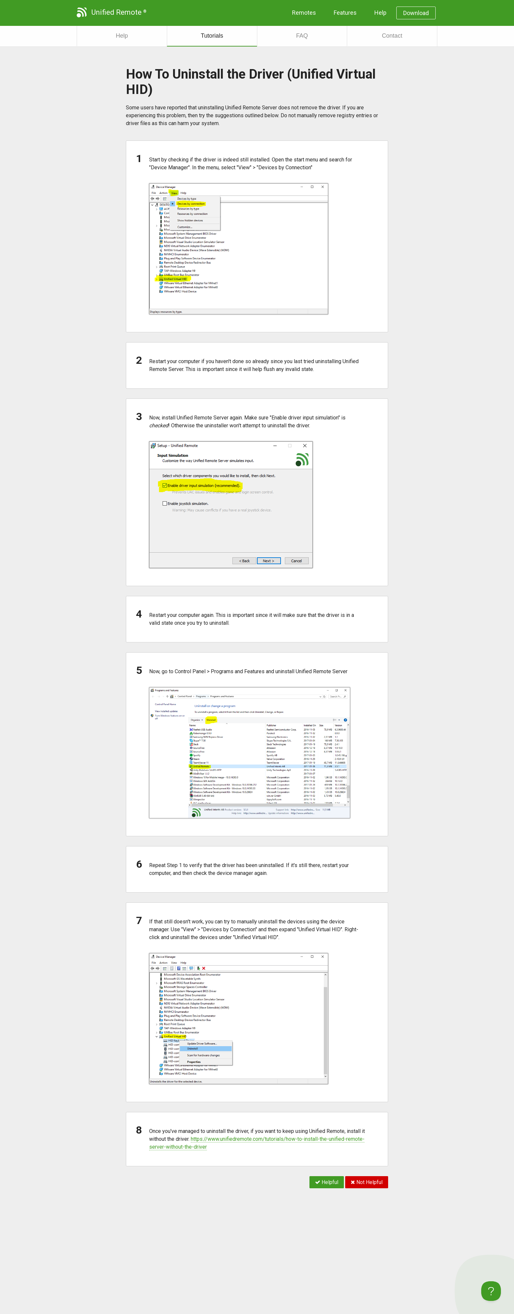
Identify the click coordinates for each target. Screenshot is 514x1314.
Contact (392, 35)
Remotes (304, 12)
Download (416, 12)
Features (345, 12)
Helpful (326, 1182)
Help (380, 12)
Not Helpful (367, 1182)
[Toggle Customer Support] (491, 1291)
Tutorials (212, 35)
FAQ (302, 35)
